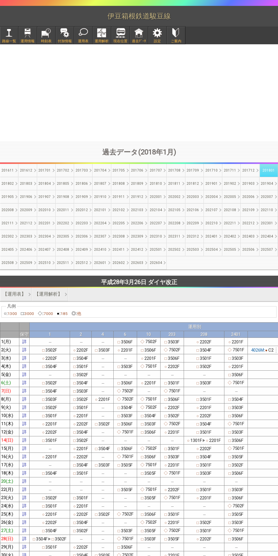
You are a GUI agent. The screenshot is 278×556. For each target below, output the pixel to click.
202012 (82, 210)
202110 (267, 210)
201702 (63, 170)
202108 (230, 210)
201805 (63, 184)
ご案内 (176, 41)
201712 (248, 170)
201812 (193, 184)
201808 (118, 184)
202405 (7, 250)
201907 (44, 197)
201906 (26, 197)
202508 (7, 263)
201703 (82, 170)
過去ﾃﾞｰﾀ (139, 41)
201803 (26, 184)
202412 (137, 250)
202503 (193, 250)
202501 (156, 250)
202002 (174, 197)
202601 (100, 263)
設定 (157, 41)
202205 (118, 223)
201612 (26, 170)
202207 (156, 223)
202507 (267, 250)
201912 (137, 197)
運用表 (83, 41)
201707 (156, 170)
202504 (211, 250)
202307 (100, 236)
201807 (100, 184)
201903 (248, 184)
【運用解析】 (48, 294)
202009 (26, 210)
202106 (193, 210)
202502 (174, 250)
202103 (137, 210)
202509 (26, 263)
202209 (193, 223)
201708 (174, 170)
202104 (156, 210)
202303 (26, 236)
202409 (82, 250)
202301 (267, 223)
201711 (230, 170)
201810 (156, 184)
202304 (44, 236)
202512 (82, 263)
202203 (82, 223)
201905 (7, 197)
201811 (174, 184)
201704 (100, 170)
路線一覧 (9, 41)
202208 (174, 223)
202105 (174, 210)
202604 (156, 263)
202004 (211, 197)
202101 (100, 210)
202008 (7, 210)
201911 (118, 197)
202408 (63, 250)
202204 (100, 223)
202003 (193, 197)
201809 (137, 184)
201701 (44, 170)
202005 (230, 197)
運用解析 (102, 41)
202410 (100, 250)
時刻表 (46, 41)
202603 (137, 263)
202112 (26, 223)
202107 (211, 210)
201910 (100, 197)
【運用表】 (14, 294)
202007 (267, 197)
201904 (267, 184)
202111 (7, 223)
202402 (230, 236)
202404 (267, 236)
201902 (230, 184)
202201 (44, 223)
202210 (211, 223)
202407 (44, 250)
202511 (63, 263)
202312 (193, 236)
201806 (82, 184)
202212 (248, 223)
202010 (44, 210)
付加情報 (65, 41)
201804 (44, 184)
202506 (248, 250)
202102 (118, 210)
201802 (7, 184)
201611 (7, 170)
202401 (211, 236)
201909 (82, 197)
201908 (63, 197)
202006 (248, 197)
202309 (137, 236)
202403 (248, 236)
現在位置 (120, 41)
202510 (44, 263)
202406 (26, 250)
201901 (211, 184)
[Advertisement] (139, 93)
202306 (82, 236)
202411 (118, 250)
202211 (230, 223)
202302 (7, 236)
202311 (174, 236)
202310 (156, 236)
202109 (248, 210)
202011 (63, 210)
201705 (118, 170)
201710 (211, 170)
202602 (118, 263)
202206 (137, 223)
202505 (230, 250)
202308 (118, 236)
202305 (63, 236)
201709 (193, 170)
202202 (63, 223)
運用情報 (28, 41)
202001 (156, 197)
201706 (137, 170)
